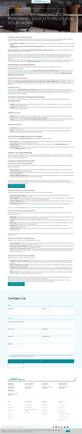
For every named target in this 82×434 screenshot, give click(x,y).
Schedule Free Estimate (16, 284)
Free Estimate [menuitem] (11, 416)
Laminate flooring (12, 89)
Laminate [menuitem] (10, 413)
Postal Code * (10, 336)
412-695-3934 (61, 388)
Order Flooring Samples (16, 186)
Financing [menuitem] (10, 418)
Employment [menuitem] (61, 405)
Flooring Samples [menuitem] (28, 407)
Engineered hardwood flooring (15, 80)
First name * (10, 308)
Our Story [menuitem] (61, 409)
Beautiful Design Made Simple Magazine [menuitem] (31, 410)
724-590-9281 (27, 388)
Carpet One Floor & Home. (11, 427)
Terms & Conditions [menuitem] (63, 418)
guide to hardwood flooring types (35, 233)
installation (28, 116)
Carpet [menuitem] (9, 411)
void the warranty (37, 273)
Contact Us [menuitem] (61, 416)
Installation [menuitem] (44, 413)
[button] (75, 6)
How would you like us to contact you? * (16, 321)
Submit (41, 361)
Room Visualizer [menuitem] (28, 405)
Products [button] (6, 6)
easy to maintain (24, 130)
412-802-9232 (11, 388)
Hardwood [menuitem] (10, 409)
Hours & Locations (60, 6)
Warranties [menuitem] (44, 411)
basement (41, 141)
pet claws (60, 104)
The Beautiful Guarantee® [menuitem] (64, 413)
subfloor (64, 116)
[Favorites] (76, 6)
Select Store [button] (7, 1)
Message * (10, 343)
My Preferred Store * (46, 336)
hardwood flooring (14, 70)
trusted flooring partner (43, 60)
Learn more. (32, 431)
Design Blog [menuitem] (27, 412)
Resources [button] (14, 6)
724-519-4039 (44, 388)
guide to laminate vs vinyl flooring (40, 207)
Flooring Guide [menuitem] (45, 409)
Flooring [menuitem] (9, 405)
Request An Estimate (70, 6)
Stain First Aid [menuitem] (45, 407)
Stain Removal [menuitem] (45, 405)
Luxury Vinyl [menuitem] (10, 407)
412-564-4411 (10, 395)
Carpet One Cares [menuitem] (62, 411)
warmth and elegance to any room (25, 73)
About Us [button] (22, 6)
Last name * (44, 308)
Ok (67, 431)
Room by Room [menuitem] (62, 407)
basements (10, 84)
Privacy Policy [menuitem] (62, 420)
